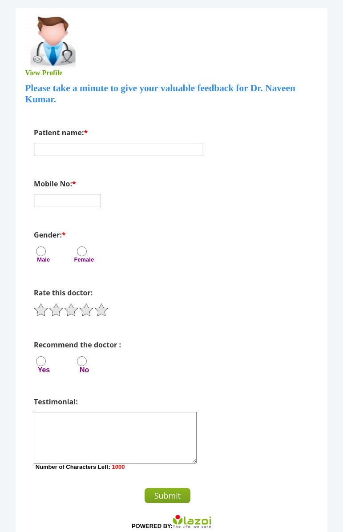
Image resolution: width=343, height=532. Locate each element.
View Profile (45, 73)
